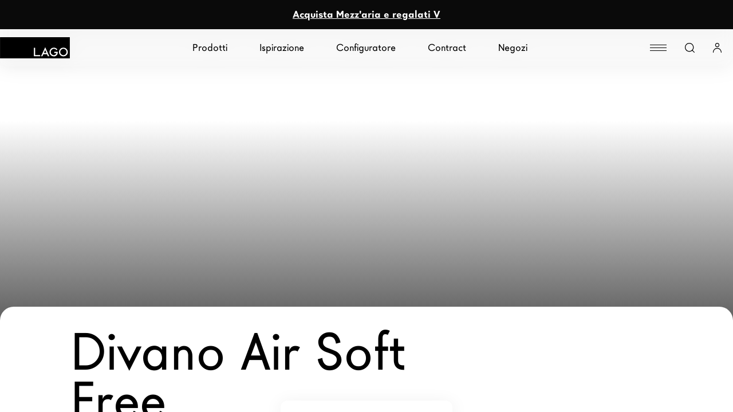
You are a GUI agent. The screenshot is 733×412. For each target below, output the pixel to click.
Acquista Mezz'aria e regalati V (366, 14)
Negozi (512, 47)
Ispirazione (281, 47)
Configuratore (366, 47)
